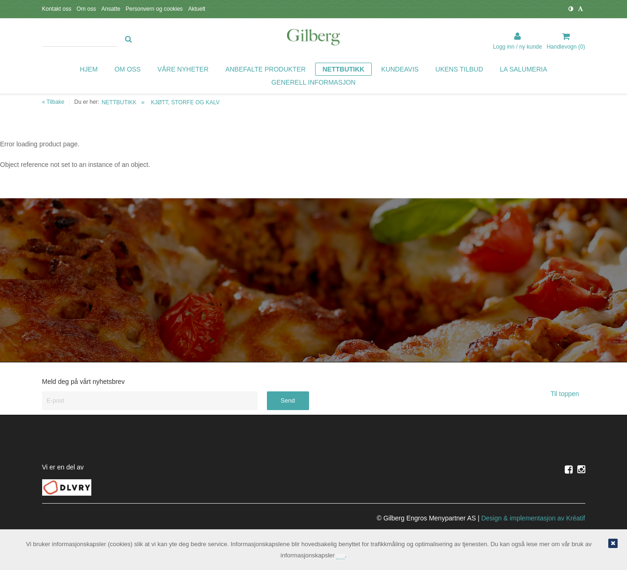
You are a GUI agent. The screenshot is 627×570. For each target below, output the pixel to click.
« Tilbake (53, 102)
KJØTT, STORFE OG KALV (185, 102)
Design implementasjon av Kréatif (533, 518)
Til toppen (568, 393)
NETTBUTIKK (119, 102)
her (340, 555)
